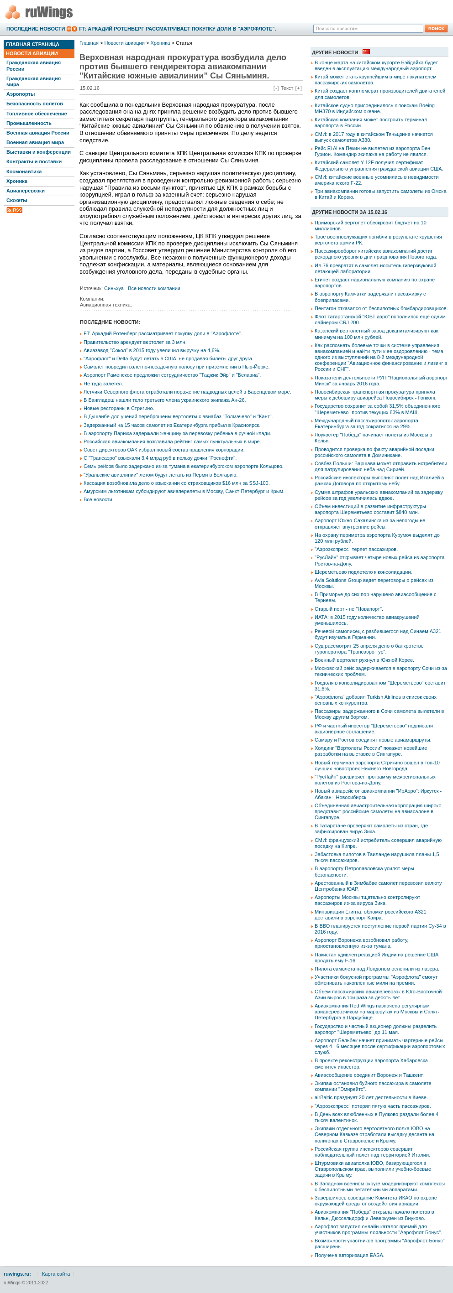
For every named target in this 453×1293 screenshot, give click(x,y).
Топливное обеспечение (36, 113)
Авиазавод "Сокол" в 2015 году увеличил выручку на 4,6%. (152, 350)
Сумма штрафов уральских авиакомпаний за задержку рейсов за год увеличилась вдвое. (379, 495)
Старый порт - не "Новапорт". (349, 609)
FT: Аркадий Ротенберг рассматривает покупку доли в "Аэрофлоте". (177, 28)
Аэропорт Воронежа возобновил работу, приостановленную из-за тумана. (362, 943)
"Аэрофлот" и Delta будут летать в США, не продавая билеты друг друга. (168, 358)
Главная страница (32, 44)
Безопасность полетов (34, 103)
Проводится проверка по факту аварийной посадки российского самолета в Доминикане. (374, 452)
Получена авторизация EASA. (350, 1255)
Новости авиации (32, 53)
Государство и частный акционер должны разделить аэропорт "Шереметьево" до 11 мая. (376, 1029)
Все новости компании (154, 288)
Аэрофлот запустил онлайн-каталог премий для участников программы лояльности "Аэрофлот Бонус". (378, 1229)
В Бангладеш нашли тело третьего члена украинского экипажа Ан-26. (165, 400)
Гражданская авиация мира (33, 81)
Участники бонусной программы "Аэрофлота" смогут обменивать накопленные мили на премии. (376, 980)
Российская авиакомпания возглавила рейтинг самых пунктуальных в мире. (172, 441)
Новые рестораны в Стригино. (119, 408)
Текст (287, 88)
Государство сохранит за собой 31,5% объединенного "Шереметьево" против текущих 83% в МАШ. (377, 409)
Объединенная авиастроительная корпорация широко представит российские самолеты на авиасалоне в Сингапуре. (378, 811)
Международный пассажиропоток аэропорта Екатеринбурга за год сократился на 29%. (366, 423)
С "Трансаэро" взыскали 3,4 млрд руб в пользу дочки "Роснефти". (160, 458)
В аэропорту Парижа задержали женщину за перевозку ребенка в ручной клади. (177, 433)
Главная (89, 43)
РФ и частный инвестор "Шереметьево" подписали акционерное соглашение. (374, 728)
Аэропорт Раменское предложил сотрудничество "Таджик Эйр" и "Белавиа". (172, 375)
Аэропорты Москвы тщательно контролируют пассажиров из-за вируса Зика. (367, 900)
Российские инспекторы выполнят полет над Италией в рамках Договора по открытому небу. (379, 480)
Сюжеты (16, 200)
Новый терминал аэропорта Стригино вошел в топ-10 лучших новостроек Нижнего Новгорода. (377, 765)
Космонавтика (24, 171)
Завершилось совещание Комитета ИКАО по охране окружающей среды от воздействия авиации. (376, 1200)
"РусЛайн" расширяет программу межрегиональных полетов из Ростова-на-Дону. (375, 779)
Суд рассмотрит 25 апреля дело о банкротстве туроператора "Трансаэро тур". (369, 648)
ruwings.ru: (17, 1274)
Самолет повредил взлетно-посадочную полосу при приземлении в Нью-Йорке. (176, 366)
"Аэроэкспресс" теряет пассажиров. (356, 549)
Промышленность (29, 123)
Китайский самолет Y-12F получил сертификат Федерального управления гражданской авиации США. (379, 165)
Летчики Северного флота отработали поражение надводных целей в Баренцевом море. (187, 392)
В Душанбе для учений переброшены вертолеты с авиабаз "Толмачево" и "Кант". (178, 416)
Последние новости (35, 28)
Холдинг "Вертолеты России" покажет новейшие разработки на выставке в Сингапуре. (371, 751)
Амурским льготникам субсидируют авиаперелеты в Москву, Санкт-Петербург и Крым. (184, 491)
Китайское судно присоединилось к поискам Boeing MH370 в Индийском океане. (375, 108)
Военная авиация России (37, 132)
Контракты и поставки (34, 161)
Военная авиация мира (35, 142)
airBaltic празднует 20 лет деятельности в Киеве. (371, 1097)
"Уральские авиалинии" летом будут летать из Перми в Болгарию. (160, 475)
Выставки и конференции (38, 152)
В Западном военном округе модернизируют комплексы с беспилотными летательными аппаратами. (380, 1186)
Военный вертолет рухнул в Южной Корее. (364, 660)
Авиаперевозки (25, 190)
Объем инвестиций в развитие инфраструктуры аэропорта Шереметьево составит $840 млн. (370, 509)
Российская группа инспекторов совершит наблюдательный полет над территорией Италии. (372, 1152)
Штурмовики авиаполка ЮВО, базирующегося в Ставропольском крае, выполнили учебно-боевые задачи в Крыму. (373, 1169)
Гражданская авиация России (33, 65)
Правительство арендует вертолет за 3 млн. (135, 342)
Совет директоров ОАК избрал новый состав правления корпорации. (164, 449)
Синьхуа (114, 288)
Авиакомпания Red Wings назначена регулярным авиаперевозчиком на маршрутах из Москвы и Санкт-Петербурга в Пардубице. (377, 1011)
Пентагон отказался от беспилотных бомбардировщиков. (381, 308)
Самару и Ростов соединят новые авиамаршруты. (373, 740)
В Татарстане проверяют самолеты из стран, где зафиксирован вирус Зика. (371, 828)
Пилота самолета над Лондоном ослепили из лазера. (377, 968)
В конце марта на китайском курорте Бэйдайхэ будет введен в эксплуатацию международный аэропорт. (376, 65)
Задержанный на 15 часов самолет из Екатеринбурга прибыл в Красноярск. (172, 425)
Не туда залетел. (103, 383)
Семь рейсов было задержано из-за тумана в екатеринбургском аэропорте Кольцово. (184, 466)
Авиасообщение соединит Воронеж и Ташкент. (369, 1075)
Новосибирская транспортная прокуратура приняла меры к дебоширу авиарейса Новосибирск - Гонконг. (376, 394)
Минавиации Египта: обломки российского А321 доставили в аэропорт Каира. (371, 914)
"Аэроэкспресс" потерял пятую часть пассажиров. (373, 1106)
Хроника (16, 181)
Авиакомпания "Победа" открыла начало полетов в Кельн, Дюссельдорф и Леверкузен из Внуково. (374, 1214)
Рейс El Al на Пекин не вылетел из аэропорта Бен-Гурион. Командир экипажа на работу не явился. (373, 151)
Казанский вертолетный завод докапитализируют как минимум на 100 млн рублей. (376, 333)
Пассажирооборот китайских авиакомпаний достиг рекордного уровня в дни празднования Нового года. (376, 254)
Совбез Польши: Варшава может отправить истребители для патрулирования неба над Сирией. (381, 466)
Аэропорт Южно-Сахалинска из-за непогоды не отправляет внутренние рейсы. (370, 523)
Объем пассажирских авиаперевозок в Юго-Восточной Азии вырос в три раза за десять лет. (378, 994)
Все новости (98, 499)
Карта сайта (56, 1274)
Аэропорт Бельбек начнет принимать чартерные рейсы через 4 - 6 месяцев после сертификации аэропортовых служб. (380, 1046)
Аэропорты (20, 94)
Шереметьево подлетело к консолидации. (363, 572)
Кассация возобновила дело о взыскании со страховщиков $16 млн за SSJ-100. (177, 483)
